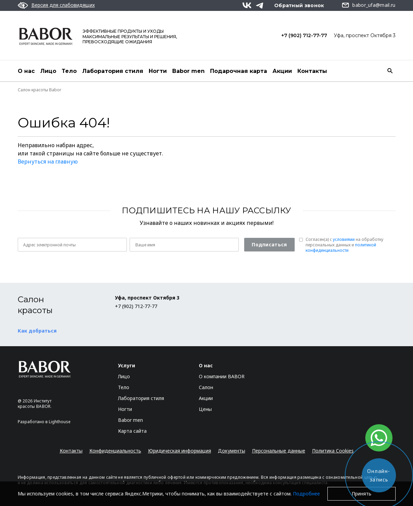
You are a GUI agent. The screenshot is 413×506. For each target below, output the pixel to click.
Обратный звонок (299, 5)
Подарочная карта (238, 71)
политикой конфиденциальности (341, 247)
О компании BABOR (222, 376)
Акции (282, 71)
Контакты (312, 71)
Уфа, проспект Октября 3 (365, 35)
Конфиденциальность (115, 450)
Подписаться (269, 244)
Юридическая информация (179, 450)
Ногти (158, 71)
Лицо (48, 71)
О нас (26, 71)
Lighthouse (60, 422)
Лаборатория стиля (112, 71)
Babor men (188, 71)
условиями (344, 239)
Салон (206, 387)
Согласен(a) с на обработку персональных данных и (344, 245)
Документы (231, 450)
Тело (69, 71)
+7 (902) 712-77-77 (304, 35)
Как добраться (37, 330)
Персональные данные (278, 450)
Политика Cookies (333, 450)
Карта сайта (132, 431)
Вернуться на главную (48, 161)
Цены (205, 409)
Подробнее (306, 493)
